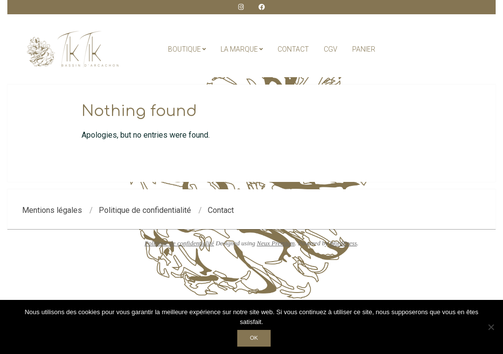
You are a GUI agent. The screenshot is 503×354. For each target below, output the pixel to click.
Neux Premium (276, 243)
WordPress (343, 243)
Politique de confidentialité (179, 243)
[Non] (491, 327)
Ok (254, 338)
